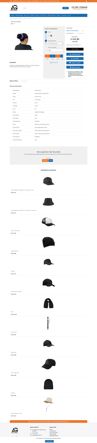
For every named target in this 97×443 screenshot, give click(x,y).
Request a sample (75, 62)
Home (12, 18)
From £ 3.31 (13, 415)
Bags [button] (25, 15)
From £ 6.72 (13, 192)
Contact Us (45, 1)
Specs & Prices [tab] (14, 81)
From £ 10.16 (14, 314)
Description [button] (13, 62)
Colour (49, 32)
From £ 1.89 (13, 375)
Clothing (19, 18)
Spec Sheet (75, 58)
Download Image (75, 54)
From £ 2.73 (13, 273)
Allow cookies (49, 441)
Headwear (24, 18)
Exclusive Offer (22, 1)
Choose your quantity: (52, 47)
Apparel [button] (12, 15)
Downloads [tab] (24, 81)
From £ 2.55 (13, 233)
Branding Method (35, 1)
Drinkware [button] (32, 15)
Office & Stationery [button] (52, 15)
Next (51, 160)
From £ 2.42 (13, 294)
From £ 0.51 (13, 334)
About (11, 1)
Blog (58, 1)
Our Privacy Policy (52, 1)
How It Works (28, 1)
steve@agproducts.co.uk (80, 9)
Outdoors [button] (59, 15)
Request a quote (75, 67)
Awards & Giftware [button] (19, 15)
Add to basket (74, 49)
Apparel (15, 18)
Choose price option (52, 40)
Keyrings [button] (37, 15)
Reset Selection (54, 62)
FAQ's (41, 1)
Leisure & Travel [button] (43, 15)
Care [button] (28, 15)
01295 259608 (79, 7)
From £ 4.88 (13, 395)
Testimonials (15, 1)
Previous (45, 160)
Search (65, 8)
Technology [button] (64, 15)
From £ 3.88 (13, 253)
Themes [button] (69, 15)
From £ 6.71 (13, 212)
